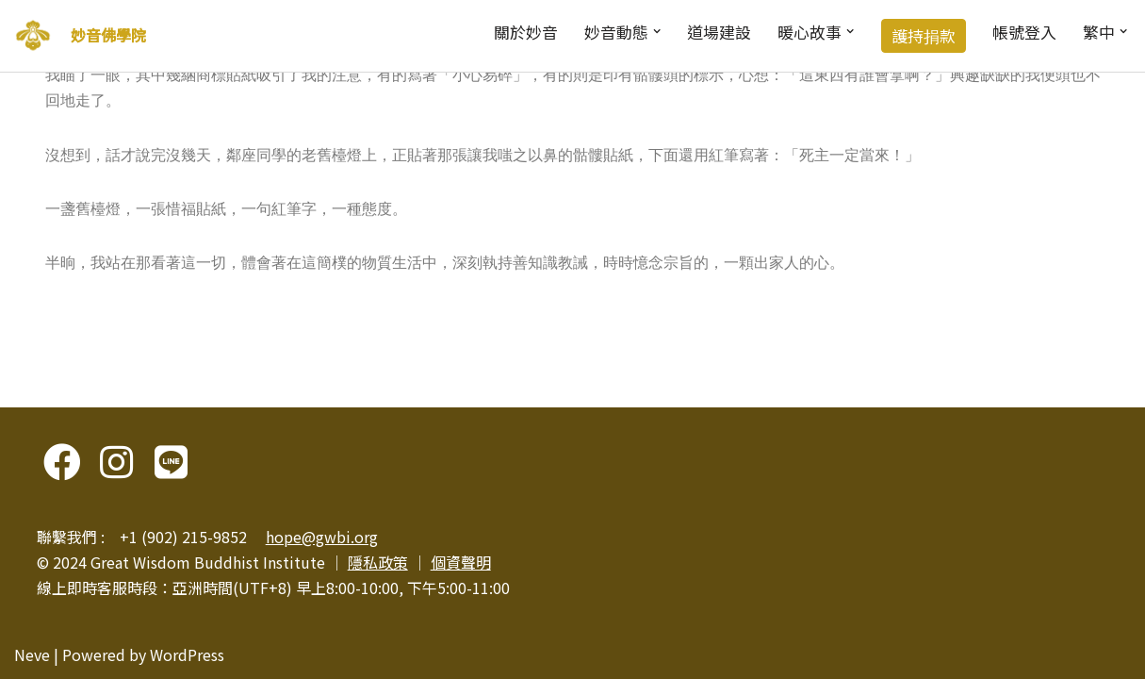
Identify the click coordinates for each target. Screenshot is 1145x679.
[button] (657, 31)
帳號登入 (1024, 32)
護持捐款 (923, 36)
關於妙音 (526, 32)
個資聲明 (461, 562)
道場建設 (719, 32)
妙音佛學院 (108, 35)
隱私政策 (378, 562)
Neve (32, 654)
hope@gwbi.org (322, 536)
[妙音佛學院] (33, 36)
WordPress (187, 654)
